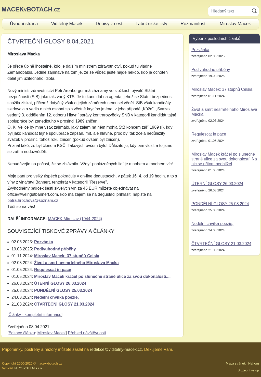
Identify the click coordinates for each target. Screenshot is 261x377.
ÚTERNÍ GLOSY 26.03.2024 (60, 283)
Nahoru (253, 363)
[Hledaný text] (229, 11)
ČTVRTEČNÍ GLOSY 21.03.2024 (64, 304)
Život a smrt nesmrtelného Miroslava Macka (76, 263)
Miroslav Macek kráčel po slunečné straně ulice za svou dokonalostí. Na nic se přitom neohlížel (224, 159)
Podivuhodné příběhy (55, 249)
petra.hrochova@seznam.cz (32, 200)
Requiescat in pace (52, 269)
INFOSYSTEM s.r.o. (28, 368)
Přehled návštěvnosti (87, 333)
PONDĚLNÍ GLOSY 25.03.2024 (63, 290)
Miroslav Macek (51, 333)
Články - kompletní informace (34, 314)
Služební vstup (248, 370)
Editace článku (21, 333)
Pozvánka (43, 242)
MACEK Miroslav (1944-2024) (75, 219)
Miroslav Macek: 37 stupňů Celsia (66, 256)
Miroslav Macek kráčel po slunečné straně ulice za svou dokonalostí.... (102, 276)
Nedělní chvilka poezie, (56, 297)
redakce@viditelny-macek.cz (116, 349)
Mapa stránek (236, 363)
